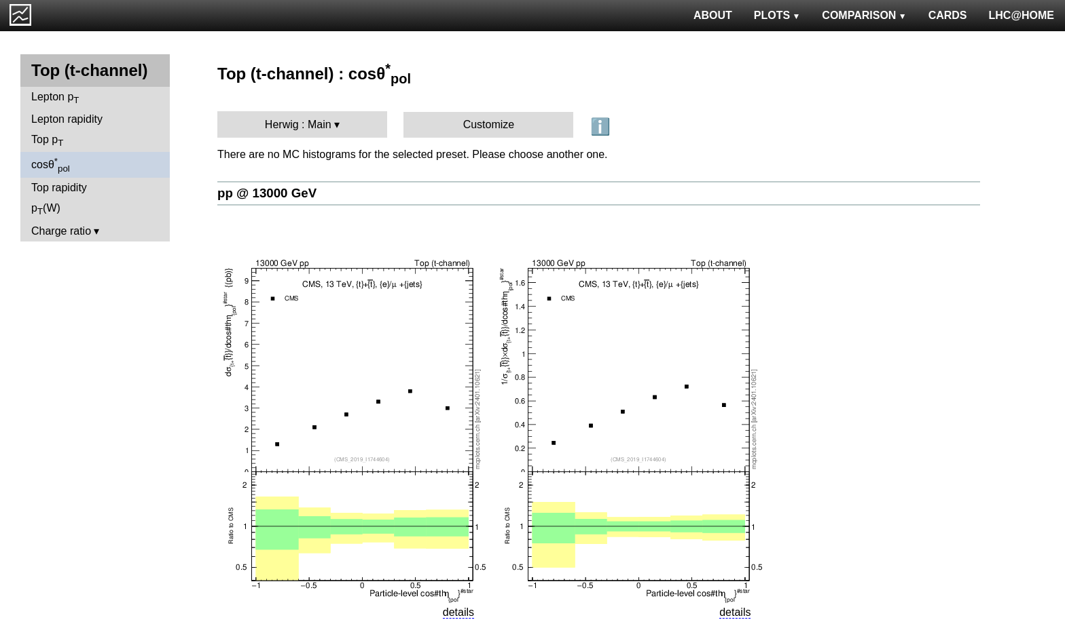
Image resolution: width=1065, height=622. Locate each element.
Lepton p (55, 98)
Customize (489, 124)
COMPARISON (864, 15)
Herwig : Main (298, 124)
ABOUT (712, 15)
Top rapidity (59, 187)
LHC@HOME (1021, 15)
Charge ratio (61, 231)
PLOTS (777, 15)
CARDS (947, 15)
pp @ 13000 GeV (267, 193)
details (458, 612)
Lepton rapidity (67, 119)
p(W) (45, 209)
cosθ (50, 165)
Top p (47, 141)
